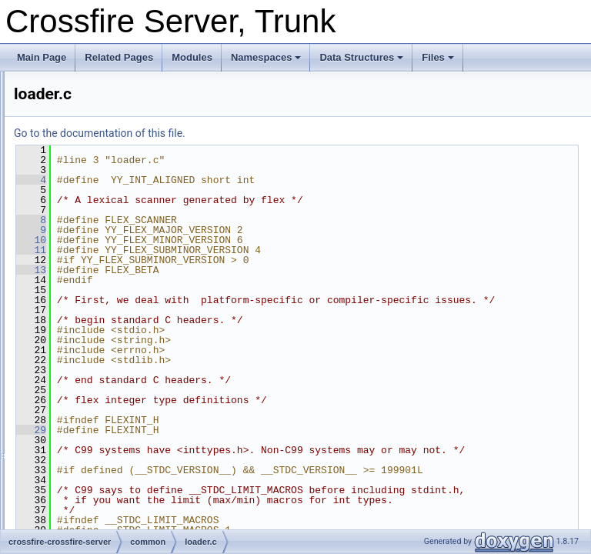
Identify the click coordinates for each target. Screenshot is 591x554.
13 (224, 270)
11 (224, 250)
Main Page (41, 57)
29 (224, 440)
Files (438, 57)
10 (224, 240)
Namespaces (266, 57)
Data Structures (361, 57)
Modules (192, 57)
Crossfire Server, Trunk (61, 83)
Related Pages (119, 57)
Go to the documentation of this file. (292, 133)
